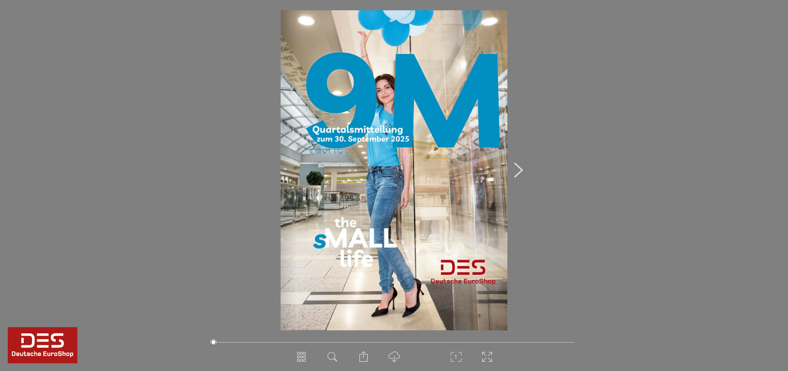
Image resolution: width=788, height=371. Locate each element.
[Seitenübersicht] (301, 360)
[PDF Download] (394, 360)
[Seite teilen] (363, 360)
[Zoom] (455, 360)
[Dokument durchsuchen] (332, 360)
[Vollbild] (486, 360)
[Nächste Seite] (518, 170)
